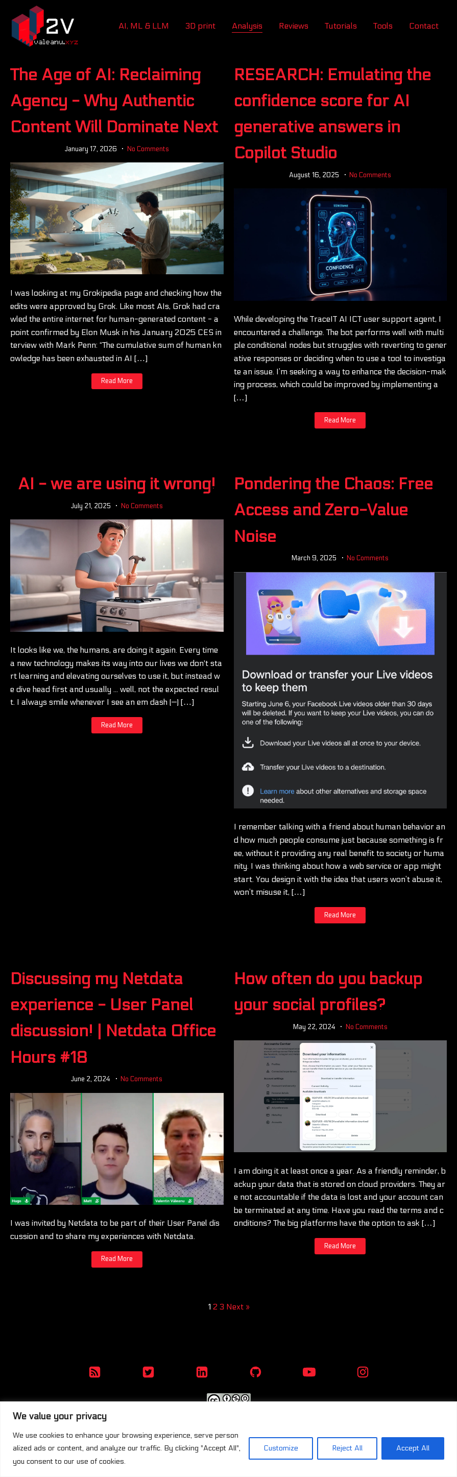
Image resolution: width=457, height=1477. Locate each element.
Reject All (347, 1448)
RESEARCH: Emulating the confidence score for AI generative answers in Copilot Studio (332, 114)
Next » (238, 1307)
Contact (424, 26)
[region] (228, 1439)
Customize (280, 1448)
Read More (117, 381)
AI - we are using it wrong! (116, 484)
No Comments (148, 149)
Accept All (412, 1448)
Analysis (247, 26)
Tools (383, 26)
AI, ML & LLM (143, 26)
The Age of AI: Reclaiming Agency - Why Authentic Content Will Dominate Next (114, 101)
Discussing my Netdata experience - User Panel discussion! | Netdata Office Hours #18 (113, 1018)
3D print (200, 26)
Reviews (293, 26)
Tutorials (341, 26)
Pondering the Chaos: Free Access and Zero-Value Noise (333, 510)
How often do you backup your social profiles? (328, 992)
